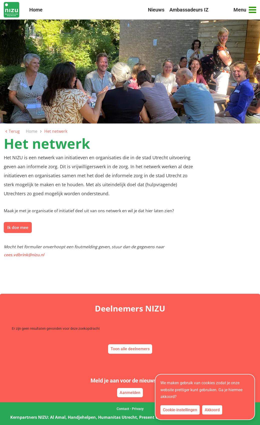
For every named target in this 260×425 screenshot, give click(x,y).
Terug (12, 131)
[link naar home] (11, 10)
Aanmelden (130, 392)
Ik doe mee (17, 227)
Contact (123, 409)
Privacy (138, 409)
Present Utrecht (155, 417)
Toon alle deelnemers (130, 348)
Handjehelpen (82, 417)
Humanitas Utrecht (117, 417)
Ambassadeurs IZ (188, 10)
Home (36, 12)
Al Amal (58, 417)
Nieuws (156, 10)
